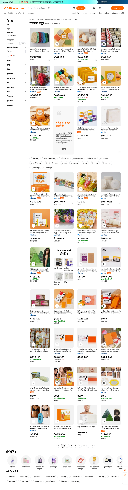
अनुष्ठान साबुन (106, 163)
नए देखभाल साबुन (49, 476)
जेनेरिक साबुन (50, 481)
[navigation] (16, 232)
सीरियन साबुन (112, 476)
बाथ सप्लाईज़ (68, 19)
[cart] (100, 8)
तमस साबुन (75, 481)
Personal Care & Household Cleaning (49, 19)
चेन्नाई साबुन (104, 158)
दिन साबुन (34, 158)
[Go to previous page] (58, 446)
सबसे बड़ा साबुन (75, 476)
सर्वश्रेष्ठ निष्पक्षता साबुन (48, 158)
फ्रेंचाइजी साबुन (91, 158)
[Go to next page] (93, 446)
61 (88, 445)
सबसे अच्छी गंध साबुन (51, 163)
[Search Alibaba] (51, 8)
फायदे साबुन (62, 476)
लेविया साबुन (63, 481)
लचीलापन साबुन (78, 158)
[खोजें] (80, 8)
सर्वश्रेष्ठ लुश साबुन (64, 158)
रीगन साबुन (100, 476)
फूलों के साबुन (11, 481)
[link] (125, 469)
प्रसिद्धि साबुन (23, 476)
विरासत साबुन (35, 168)
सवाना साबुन (48, 168)
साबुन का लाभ (88, 476)
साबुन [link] (76, 19)
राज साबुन (94, 163)
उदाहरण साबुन (24, 481)
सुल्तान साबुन (36, 476)
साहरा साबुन (75, 163)
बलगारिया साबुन (37, 481)
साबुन (64, 163)
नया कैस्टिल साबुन (36, 163)
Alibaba (31, 19)
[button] (74, 8)
